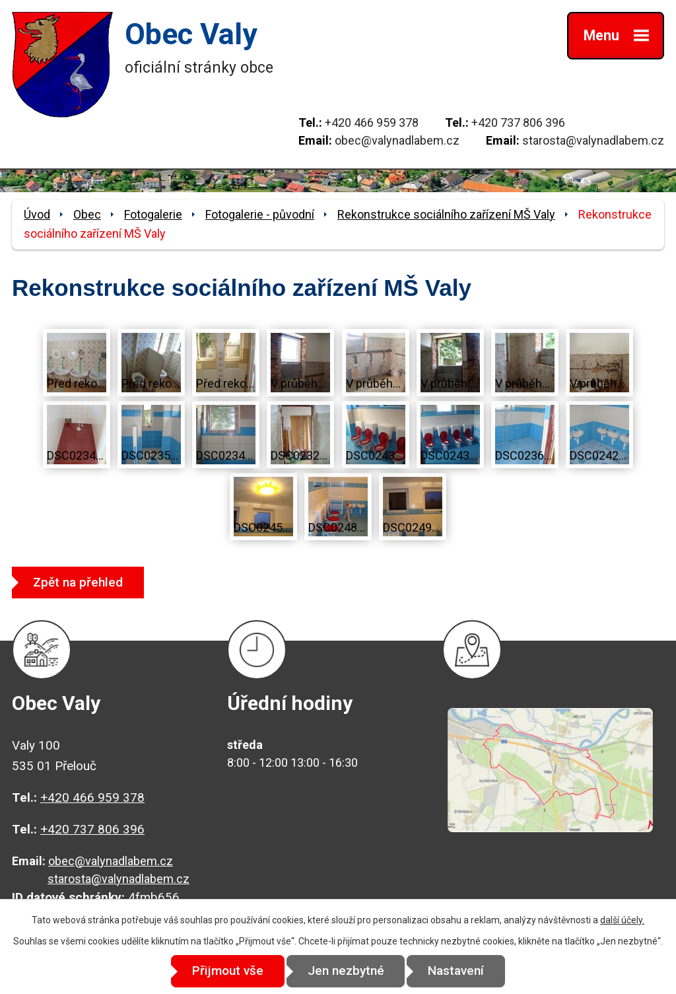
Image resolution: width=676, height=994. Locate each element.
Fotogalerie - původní (259, 214)
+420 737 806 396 (518, 122)
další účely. (622, 920)
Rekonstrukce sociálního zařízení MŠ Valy (446, 214)
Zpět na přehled (78, 582)
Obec (87, 214)
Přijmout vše (227, 971)
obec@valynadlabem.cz (397, 140)
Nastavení (457, 971)
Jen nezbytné (346, 971)
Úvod (37, 214)
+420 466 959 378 (372, 122)
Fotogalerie (153, 214)
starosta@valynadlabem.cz (593, 140)
